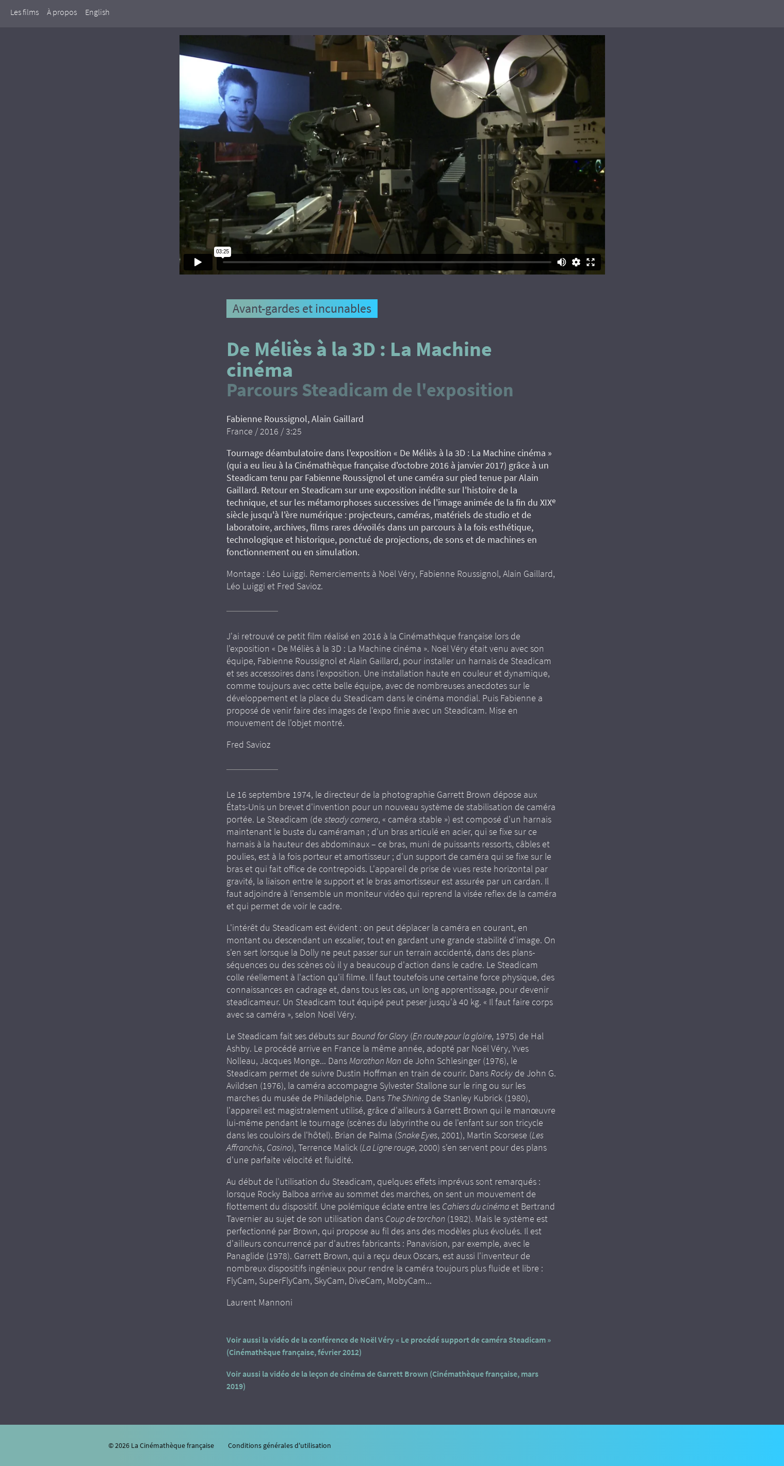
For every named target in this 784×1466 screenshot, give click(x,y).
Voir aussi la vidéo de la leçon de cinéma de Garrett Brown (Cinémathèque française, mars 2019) (382, 1379)
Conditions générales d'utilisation (279, 1445)
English (97, 12)
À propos (62, 12)
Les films (24, 12)
